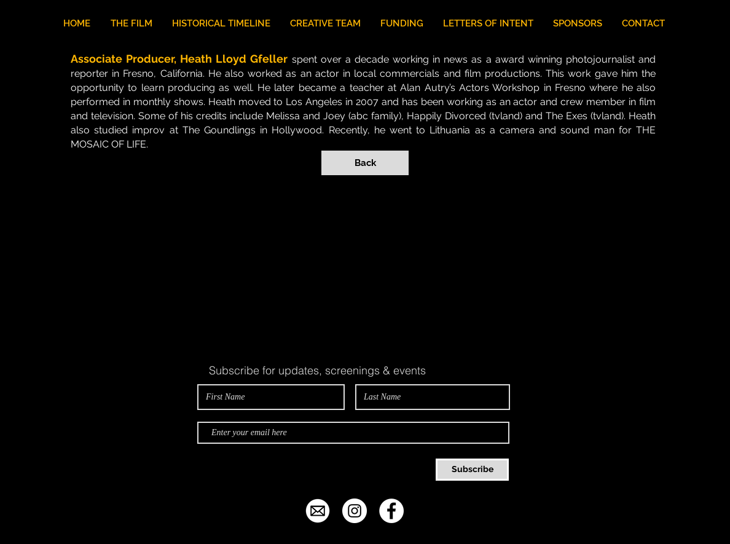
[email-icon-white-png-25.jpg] (317, 511)
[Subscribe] (472, 470)
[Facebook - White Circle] (391, 511)
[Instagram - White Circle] (354, 511)
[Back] (365, 163)
